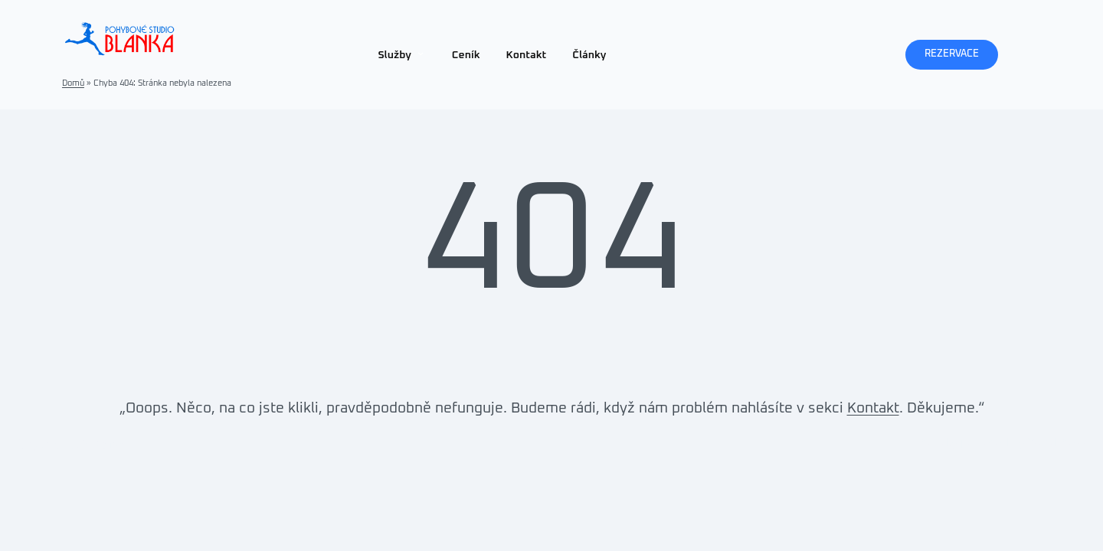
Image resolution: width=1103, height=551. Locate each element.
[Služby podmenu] (420, 53)
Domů (73, 83)
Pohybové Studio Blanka (70, 443)
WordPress (1058, 442)
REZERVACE (952, 54)
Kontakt (873, 408)
